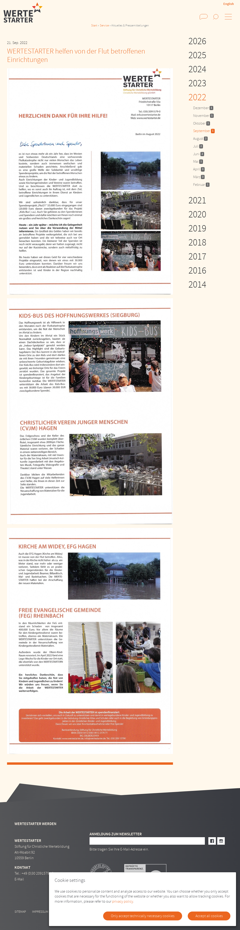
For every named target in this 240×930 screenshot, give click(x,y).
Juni (198, 154)
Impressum (40, 912)
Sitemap (20, 912)
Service (104, 25)
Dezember (203, 108)
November (203, 115)
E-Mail (19, 879)
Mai (198, 161)
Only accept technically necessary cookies (142, 916)
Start (94, 25)
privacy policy (122, 901)
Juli (198, 146)
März (199, 177)
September (204, 131)
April (199, 169)
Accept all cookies (209, 916)
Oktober (201, 123)
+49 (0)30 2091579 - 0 (38, 873)
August (200, 138)
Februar (201, 184)
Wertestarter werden (35, 823)
